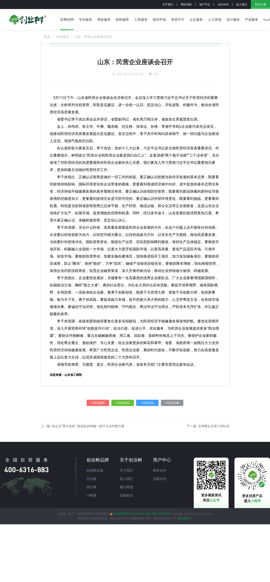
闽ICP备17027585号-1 (159, 513)
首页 (47, 37)
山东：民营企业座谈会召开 (93, 37)
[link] (47, 37)
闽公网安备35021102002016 (129, 513)
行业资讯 (62, 37)
